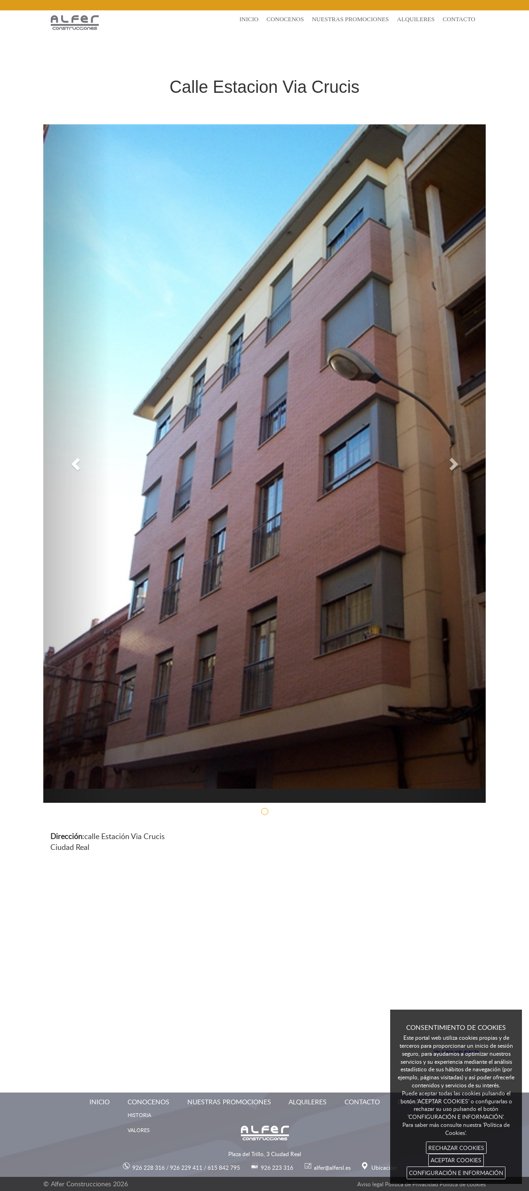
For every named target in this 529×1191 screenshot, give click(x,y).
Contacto (458, 19)
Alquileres (415, 19)
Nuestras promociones (350, 19)
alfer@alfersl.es (332, 1167)
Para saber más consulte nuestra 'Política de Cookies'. (456, 1128)
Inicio (249, 19)
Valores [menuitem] (139, 1130)
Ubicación (384, 1167)
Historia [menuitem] (139, 1114)
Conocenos (285, 19)
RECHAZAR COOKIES (456, 1147)
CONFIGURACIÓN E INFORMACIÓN (456, 1172)
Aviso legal (370, 1184)
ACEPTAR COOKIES (456, 1160)
